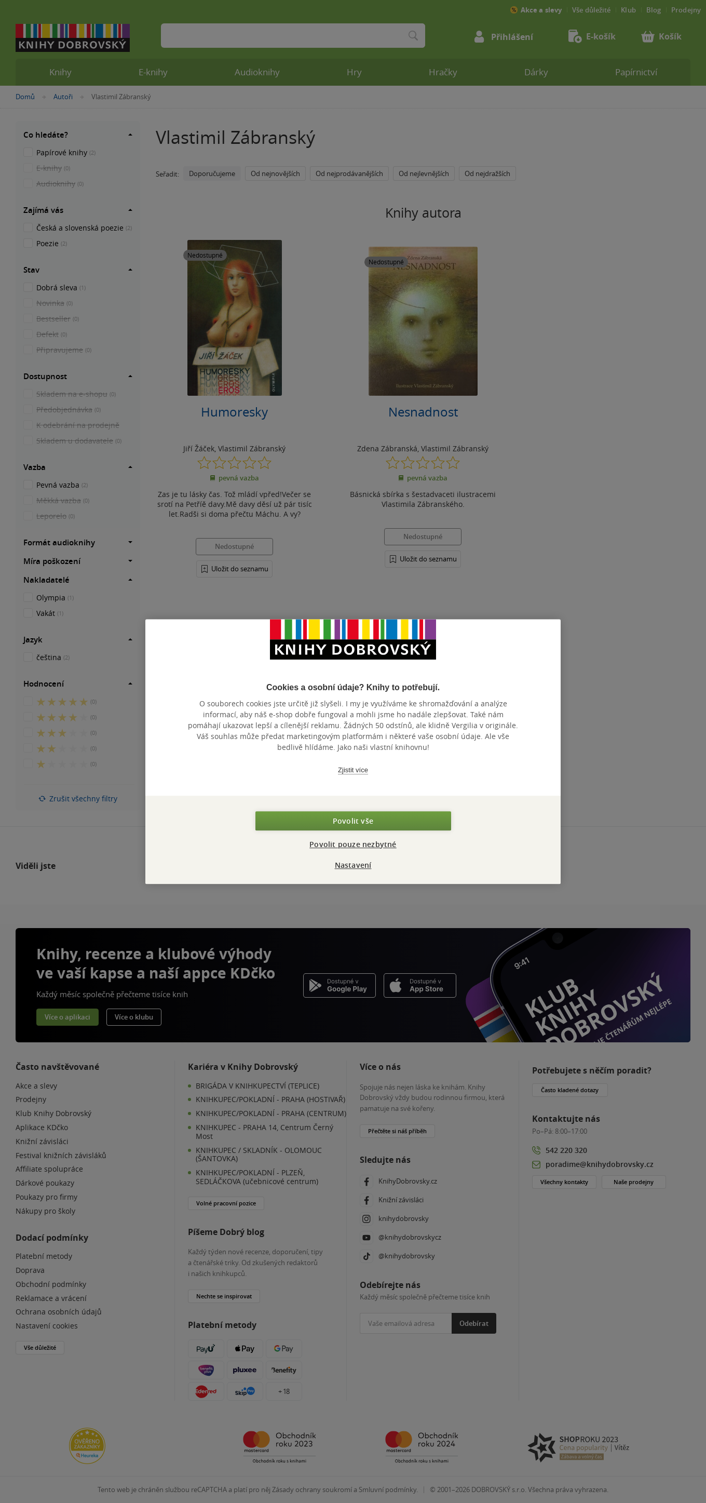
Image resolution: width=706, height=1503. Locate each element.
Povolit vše (353, 821)
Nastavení (353, 865)
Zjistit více (353, 770)
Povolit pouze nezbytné (352, 844)
